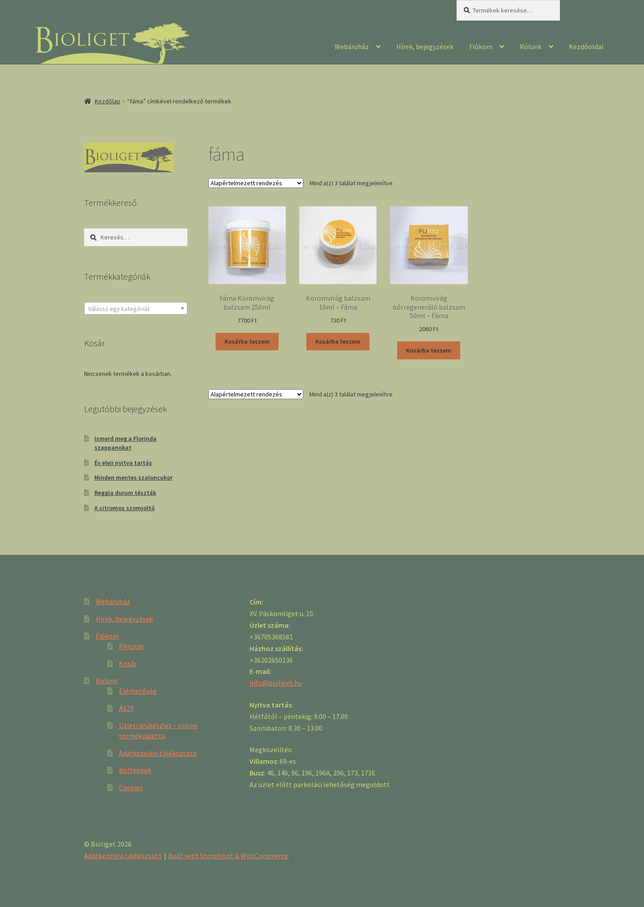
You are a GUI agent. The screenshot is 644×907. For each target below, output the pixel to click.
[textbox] (136, 308)
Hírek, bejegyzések (424, 46)
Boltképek (135, 770)
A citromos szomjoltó (124, 508)
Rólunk (531, 46)
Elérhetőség (138, 690)
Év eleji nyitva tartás (123, 463)
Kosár (128, 663)
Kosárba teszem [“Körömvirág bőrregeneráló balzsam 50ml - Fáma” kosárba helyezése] (428, 350)
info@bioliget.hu (276, 682)
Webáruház (352, 46)
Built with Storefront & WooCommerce (228, 855)
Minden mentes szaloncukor (133, 477)
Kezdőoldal (586, 46)
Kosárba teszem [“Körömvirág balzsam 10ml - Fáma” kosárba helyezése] (337, 341)
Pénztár (131, 646)
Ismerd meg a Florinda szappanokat (125, 442)
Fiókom (480, 46)
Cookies (131, 787)
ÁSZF (126, 708)
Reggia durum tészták (125, 493)
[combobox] (135, 308)
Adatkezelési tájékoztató (158, 753)
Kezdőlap (107, 101)
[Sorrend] (255, 183)
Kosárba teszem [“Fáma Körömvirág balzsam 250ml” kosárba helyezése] (247, 341)
